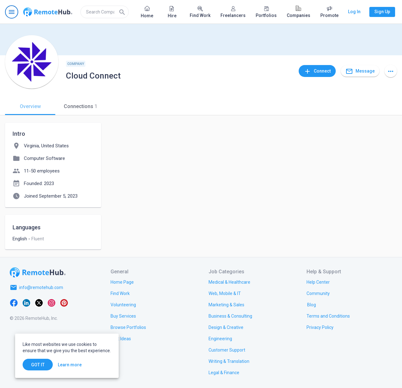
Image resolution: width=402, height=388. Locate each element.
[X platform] (39, 302)
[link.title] (122, 281)
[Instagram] (51, 302)
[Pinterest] (64, 302)
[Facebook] (14, 302)
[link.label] (318, 281)
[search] (104, 12)
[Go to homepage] (47, 12)
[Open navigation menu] (11, 12)
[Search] (122, 12)
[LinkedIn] (26, 302)
